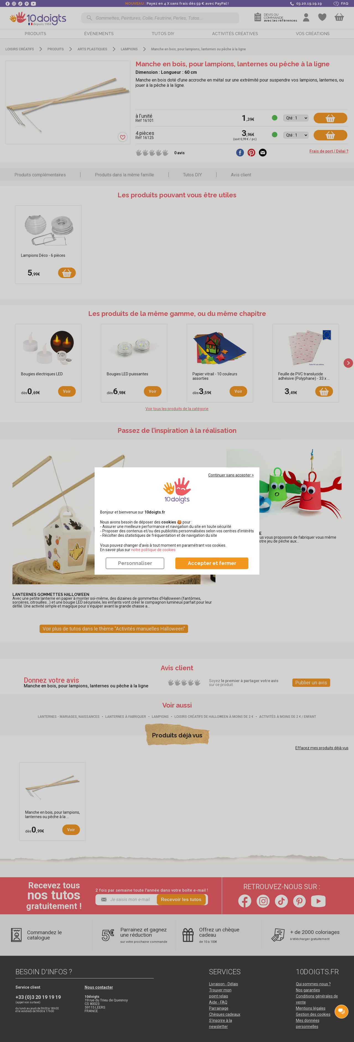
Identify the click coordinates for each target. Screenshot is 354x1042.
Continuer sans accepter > (231, 475)
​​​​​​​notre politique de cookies (153, 550)
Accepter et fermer (212, 563)
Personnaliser (135, 563)
